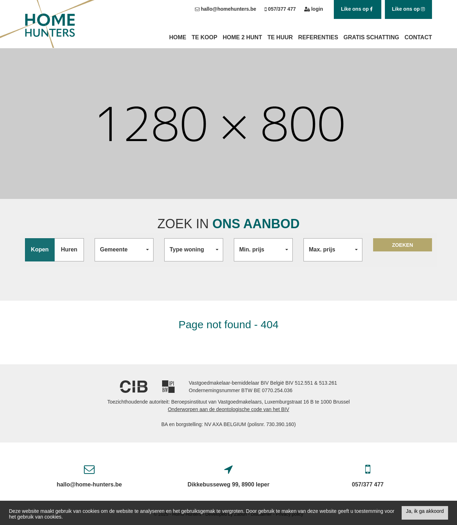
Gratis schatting (371, 37)
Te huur (280, 37)
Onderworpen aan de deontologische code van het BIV (228, 409)
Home (177, 37)
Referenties (318, 37)
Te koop (204, 37)
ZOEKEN (403, 249)
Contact (418, 37)
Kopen (40, 249)
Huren (69, 249)
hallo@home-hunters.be (89, 484)
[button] (124, 249)
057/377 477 (368, 484)
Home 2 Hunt (242, 37)
